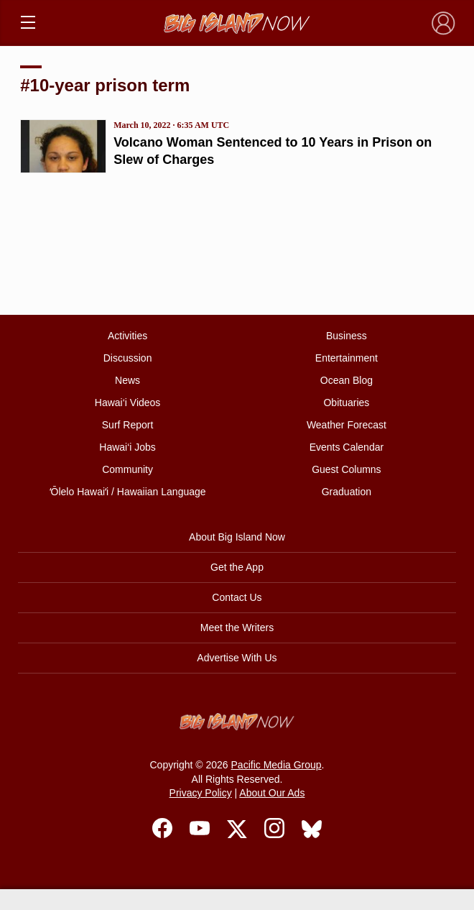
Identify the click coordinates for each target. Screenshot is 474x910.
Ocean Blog (346, 380)
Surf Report (128, 425)
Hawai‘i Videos (128, 402)
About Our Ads (272, 793)
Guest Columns (346, 469)
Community (127, 469)
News (127, 380)
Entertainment (346, 358)
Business (346, 335)
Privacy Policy (200, 793)
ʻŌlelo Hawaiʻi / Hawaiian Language (128, 491)
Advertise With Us (236, 657)
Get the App (237, 567)
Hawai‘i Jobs (127, 447)
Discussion (127, 358)
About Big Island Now (237, 537)
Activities (127, 335)
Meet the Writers (237, 627)
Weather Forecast (346, 425)
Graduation (346, 491)
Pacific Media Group (276, 765)
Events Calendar (347, 447)
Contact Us (236, 597)
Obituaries (346, 402)
